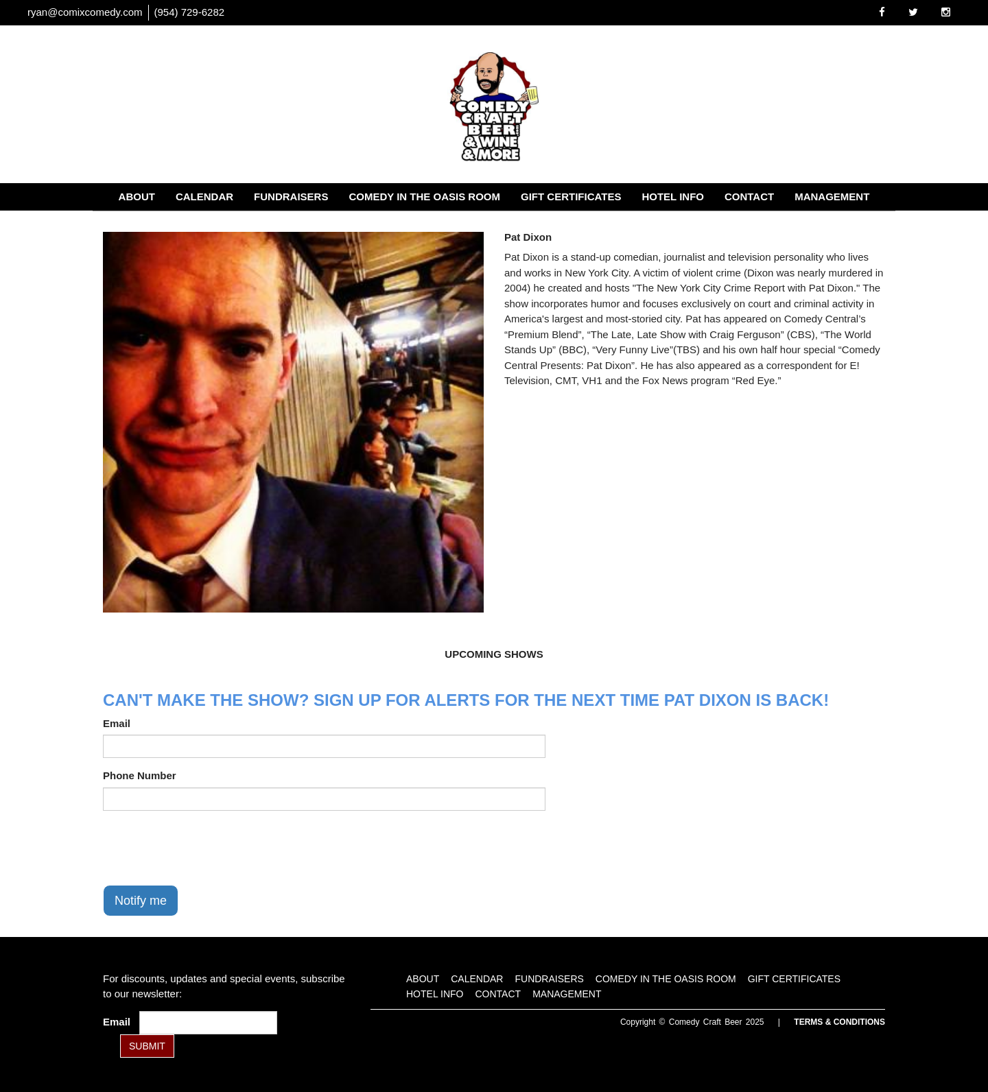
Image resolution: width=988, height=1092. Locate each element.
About (137, 196)
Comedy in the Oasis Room (424, 196)
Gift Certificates (571, 196)
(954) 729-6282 (189, 12)
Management (832, 196)
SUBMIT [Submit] (147, 1046)
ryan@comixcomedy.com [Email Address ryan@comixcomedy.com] (85, 12)
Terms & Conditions (839, 1022)
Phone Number (139, 775)
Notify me (141, 900)
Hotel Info (673, 196)
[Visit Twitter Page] (913, 12)
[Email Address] (208, 1022)
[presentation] (207, 848)
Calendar (204, 196)
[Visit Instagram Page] (945, 12)
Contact (749, 196)
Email (116, 723)
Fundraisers (291, 196)
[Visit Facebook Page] (882, 12)
